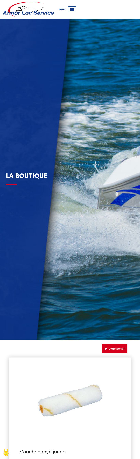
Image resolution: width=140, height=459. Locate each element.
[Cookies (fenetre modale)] (6, 453)
